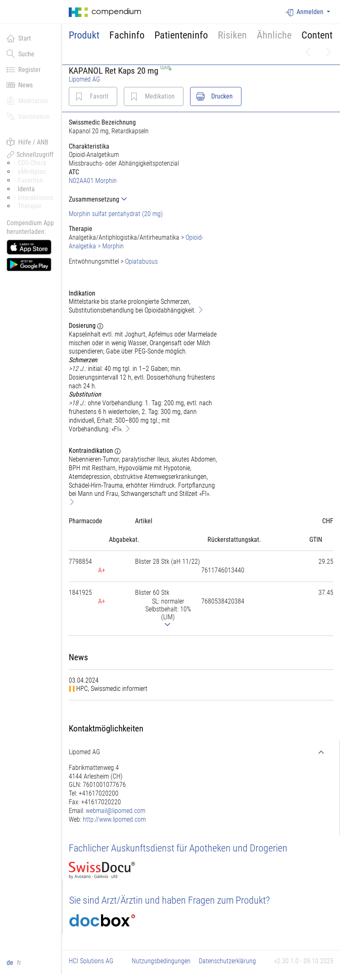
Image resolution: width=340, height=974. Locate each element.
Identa (26, 189)
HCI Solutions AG (91, 961)
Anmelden (305, 12)
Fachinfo (127, 35)
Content (317, 35)
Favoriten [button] (30, 180)
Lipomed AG (84, 79)
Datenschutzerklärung (227, 961)
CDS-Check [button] (32, 163)
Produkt (84, 35)
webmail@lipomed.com (115, 811)
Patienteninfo (181, 35)
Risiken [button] (232, 35)
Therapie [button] (29, 206)
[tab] (143, 199)
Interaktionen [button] (35, 198)
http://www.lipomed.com (114, 819)
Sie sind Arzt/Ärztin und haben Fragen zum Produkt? (169, 900)
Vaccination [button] (28, 116)
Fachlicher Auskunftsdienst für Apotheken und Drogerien (178, 848)
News (20, 85)
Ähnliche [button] (274, 35)
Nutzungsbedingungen (161, 961)
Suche (20, 54)
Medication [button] (27, 100)
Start (19, 38)
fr (19, 963)
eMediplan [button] (32, 172)
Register (24, 69)
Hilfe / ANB (27, 142)
